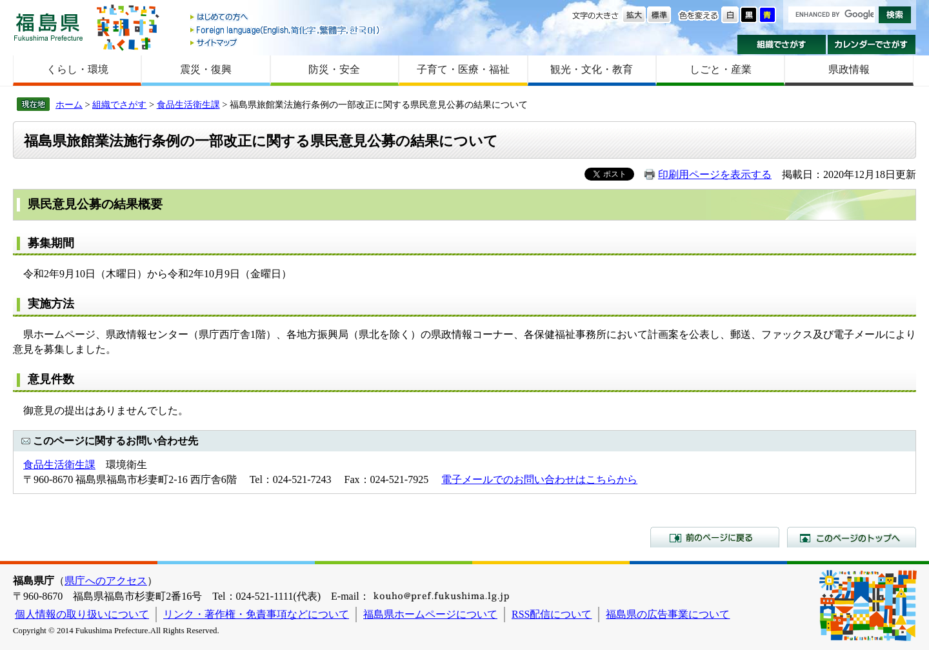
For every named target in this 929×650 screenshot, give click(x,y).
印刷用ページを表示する (715, 174)
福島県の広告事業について (668, 614)
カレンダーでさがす (872, 44)
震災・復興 (206, 69)
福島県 (48, 27)
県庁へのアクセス (106, 580)
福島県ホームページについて (430, 614)
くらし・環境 (77, 69)
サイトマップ (286, 42)
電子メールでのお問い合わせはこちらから (539, 479)
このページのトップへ (851, 537)
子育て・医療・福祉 (463, 69)
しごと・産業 (721, 69)
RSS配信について (552, 614)
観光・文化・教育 (591, 69)
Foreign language (286, 30)
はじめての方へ (286, 18)
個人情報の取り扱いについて (82, 614)
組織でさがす (781, 44)
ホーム (69, 104)
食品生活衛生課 (188, 104)
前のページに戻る (714, 537)
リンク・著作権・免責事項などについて (256, 614)
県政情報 (849, 69)
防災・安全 (334, 69)
